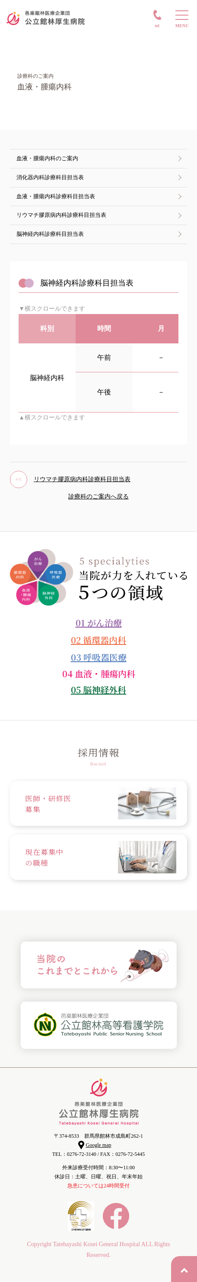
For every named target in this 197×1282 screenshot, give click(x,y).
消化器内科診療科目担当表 (50, 177)
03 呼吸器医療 (99, 657)
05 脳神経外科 (98, 689)
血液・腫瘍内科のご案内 (47, 158)
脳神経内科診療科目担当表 (50, 234)
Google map (98, 1145)
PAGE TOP (184, 1269)
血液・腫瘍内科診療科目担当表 (55, 196)
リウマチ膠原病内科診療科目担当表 (61, 215)
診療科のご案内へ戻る (98, 496)
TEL (157, 25)
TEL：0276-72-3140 (74, 1154)
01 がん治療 (99, 622)
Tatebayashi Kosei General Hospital (96, 1244)
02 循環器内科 (98, 640)
